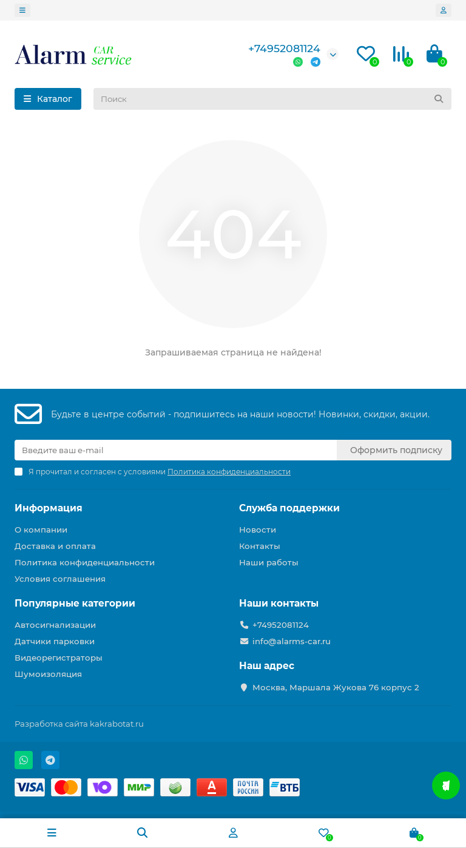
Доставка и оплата (55, 546)
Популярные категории (75, 603)
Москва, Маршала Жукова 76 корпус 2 (335, 687)
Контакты (259, 546)
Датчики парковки (55, 641)
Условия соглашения (60, 579)
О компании (41, 529)
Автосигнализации (55, 625)
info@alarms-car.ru (291, 641)
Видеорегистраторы (59, 657)
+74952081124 (284, 48)
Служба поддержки (289, 508)
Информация (49, 508)
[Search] (272, 99)
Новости (257, 529)
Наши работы (269, 562)
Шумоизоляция (48, 674)
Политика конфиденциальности (85, 562)
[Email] (176, 450)
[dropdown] (22, 10)
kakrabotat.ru (117, 724)
